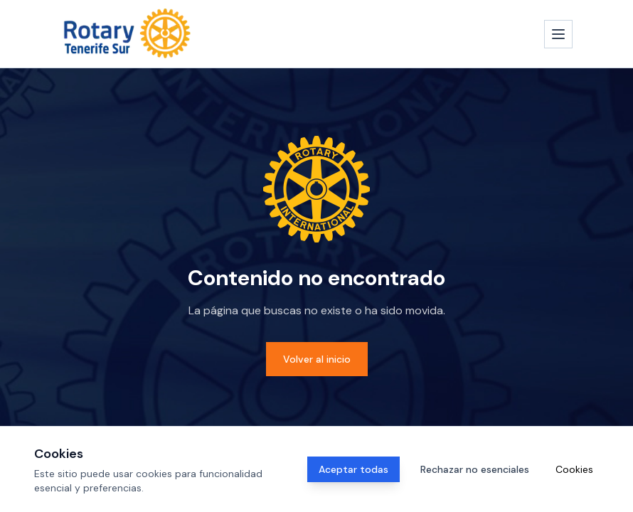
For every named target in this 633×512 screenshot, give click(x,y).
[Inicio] (127, 34)
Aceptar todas (353, 469)
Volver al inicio (317, 359)
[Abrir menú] (558, 34)
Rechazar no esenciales (474, 469)
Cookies (574, 469)
